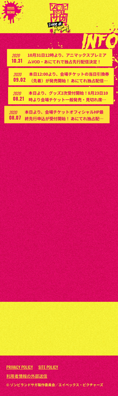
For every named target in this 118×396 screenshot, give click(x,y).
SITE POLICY (48, 367)
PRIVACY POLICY (19, 367)
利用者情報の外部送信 (26, 376)
